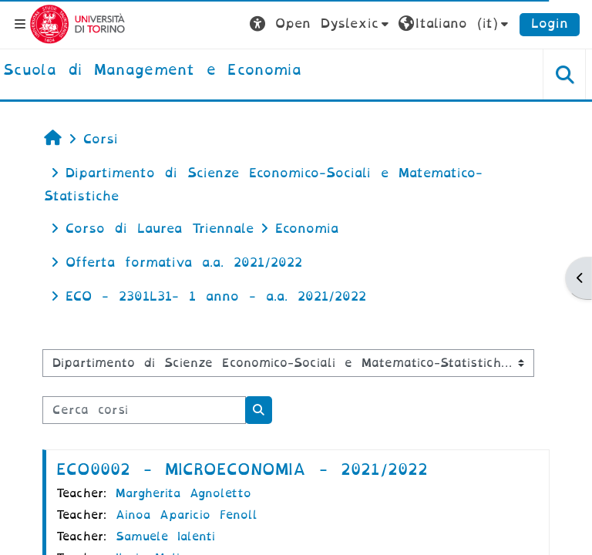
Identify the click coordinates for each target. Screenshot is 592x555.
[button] (321, 24)
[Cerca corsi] (144, 410)
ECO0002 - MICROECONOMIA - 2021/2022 (242, 469)
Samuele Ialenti (165, 536)
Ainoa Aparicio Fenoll (186, 515)
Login (549, 23)
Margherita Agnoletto (183, 493)
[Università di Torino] (77, 23)
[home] (152, 70)
